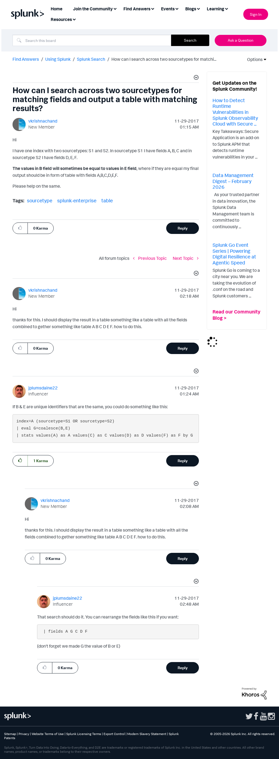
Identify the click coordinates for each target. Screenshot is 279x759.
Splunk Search (91, 59)
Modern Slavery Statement (146, 734)
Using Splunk (58, 59)
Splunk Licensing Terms (83, 734)
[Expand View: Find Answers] (152, 8)
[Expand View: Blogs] (198, 8)
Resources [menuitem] (61, 19)
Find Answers (26, 59)
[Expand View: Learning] (226, 8)
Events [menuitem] (168, 8)
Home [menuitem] (56, 8)
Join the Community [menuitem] (93, 8)
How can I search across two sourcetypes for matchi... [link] (163, 59)
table (107, 200)
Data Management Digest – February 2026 (233, 181)
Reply (183, 228)
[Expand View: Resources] (74, 19)
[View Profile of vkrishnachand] (42, 121)
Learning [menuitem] (215, 8)
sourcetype (39, 200)
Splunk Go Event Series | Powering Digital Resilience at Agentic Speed (234, 254)
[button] (195, 78)
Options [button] (253, 59)
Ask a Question (240, 40)
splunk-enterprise (76, 200)
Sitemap (10, 734)
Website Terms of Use (48, 734)
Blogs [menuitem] (190, 8)
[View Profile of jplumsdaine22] (43, 388)
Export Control (114, 734)
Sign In (256, 14)
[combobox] (92, 40)
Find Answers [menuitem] (136, 8)
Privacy (24, 734)
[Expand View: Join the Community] (115, 8)
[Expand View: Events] (177, 8)
